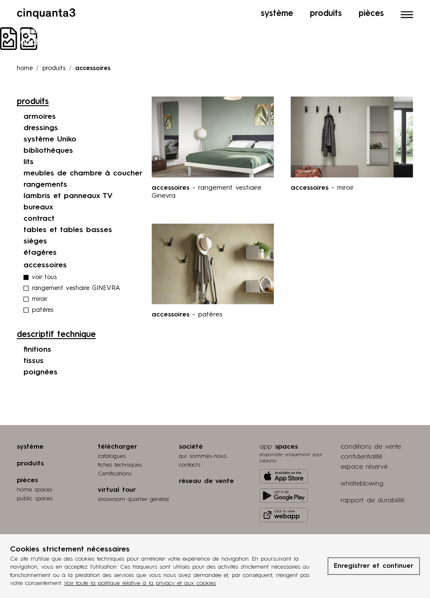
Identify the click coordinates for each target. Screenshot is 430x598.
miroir (39, 299)
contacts (189, 465)
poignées (41, 372)
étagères (40, 252)
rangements (45, 184)
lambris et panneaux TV (68, 196)
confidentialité (361, 457)
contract (39, 218)
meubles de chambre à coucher (83, 173)
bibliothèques (48, 150)
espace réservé (364, 467)
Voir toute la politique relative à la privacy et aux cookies (140, 583)
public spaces (34, 498)
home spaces (34, 490)
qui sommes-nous (202, 456)
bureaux (38, 207)
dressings (41, 128)
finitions (37, 349)
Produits (326, 14)
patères (42, 310)
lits (29, 162)
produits (54, 68)
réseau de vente (206, 481)
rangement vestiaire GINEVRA (76, 288)
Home (25, 68)
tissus (34, 361)
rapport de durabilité (372, 500)
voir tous (44, 277)
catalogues (112, 456)
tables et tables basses (68, 230)
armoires (40, 116)
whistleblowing (362, 483)
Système (277, 14)
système (30, 447)
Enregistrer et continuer (374, 566)
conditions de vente (371, 447)
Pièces (371, 14)
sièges (35, 241)
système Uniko (50, 139)
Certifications (114, 474)
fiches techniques (120, 465)
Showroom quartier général (133, 499)
